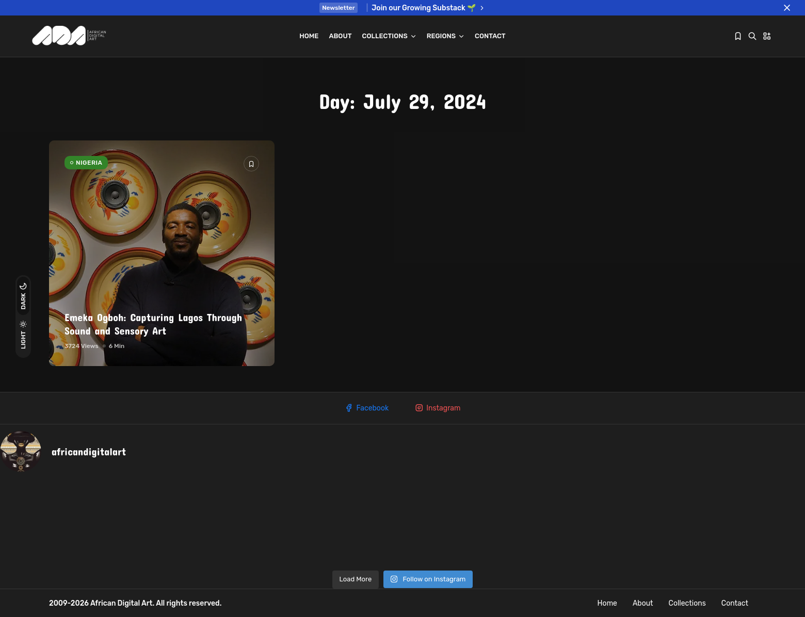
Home (308, 36)
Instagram (437, 408)
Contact (490, 36)
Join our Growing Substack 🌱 (429, 8)
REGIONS (445, 36)
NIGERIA (89, 162)
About (340, 36)
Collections (389, 36)
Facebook (366, 408)
